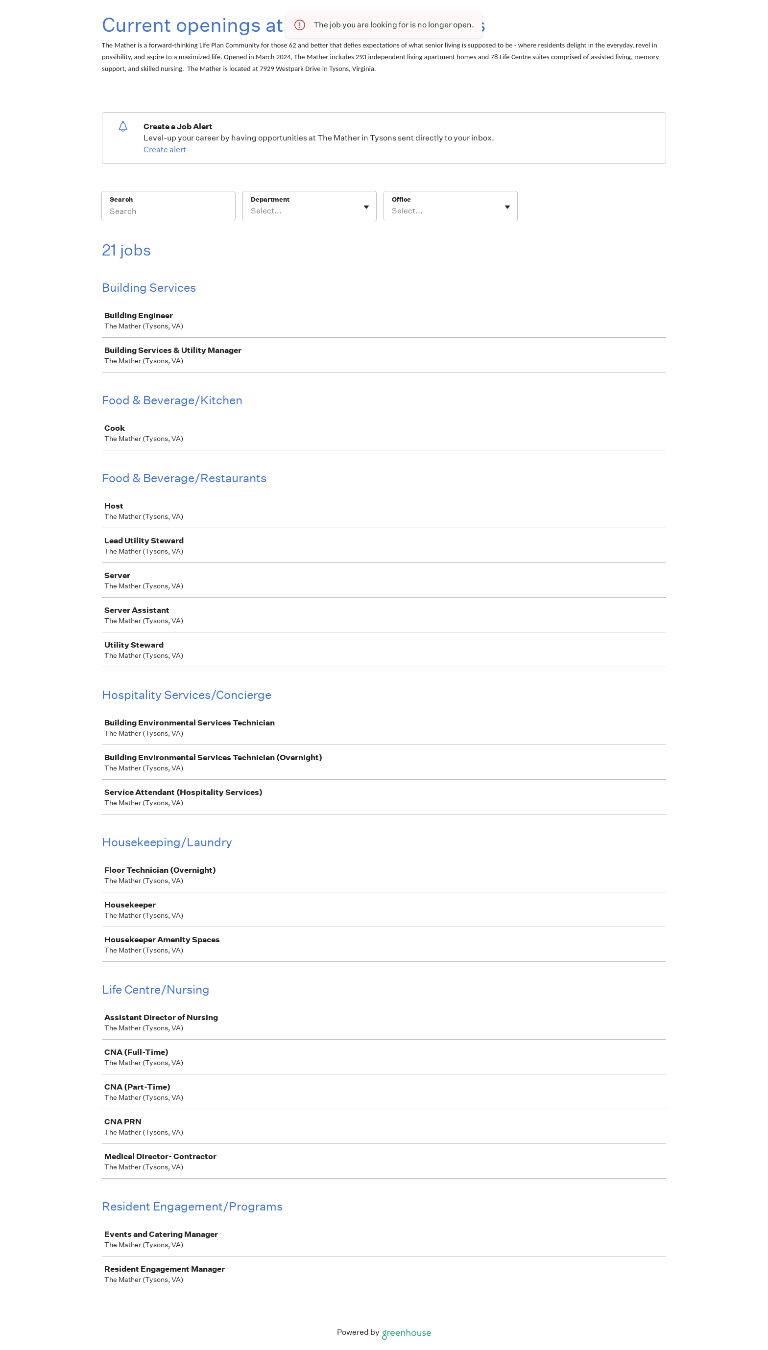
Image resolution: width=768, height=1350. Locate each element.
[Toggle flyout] (366, 207)
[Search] (168, 212)
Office (401, 199)
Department (270, 199)
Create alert (165, 149)
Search (121, 199)
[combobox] (251, 211)
